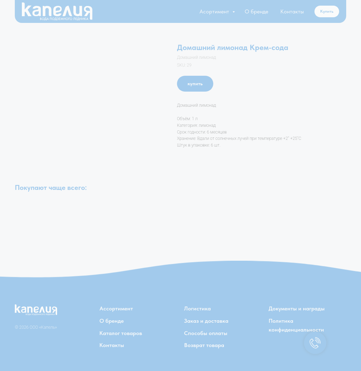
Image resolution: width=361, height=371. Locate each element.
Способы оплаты (205, 333)
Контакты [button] (292, 11)
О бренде (256, 11)
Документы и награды (297, 308)
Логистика (197, 308)
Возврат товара (204, 345)
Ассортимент (116, 308)
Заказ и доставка (206, 320)
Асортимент (215, 11)
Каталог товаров (120, 333)
